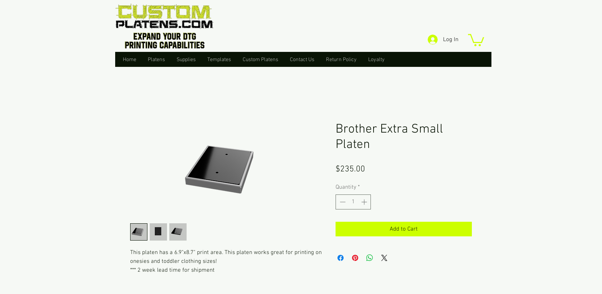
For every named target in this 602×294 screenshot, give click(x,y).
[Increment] (365, 202)
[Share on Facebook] (340, 257)
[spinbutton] (353, 202)
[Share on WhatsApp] (369, 257)
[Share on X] (384, 257)
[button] (476, 39)
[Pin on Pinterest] (355, 257)
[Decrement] (342, 202)
